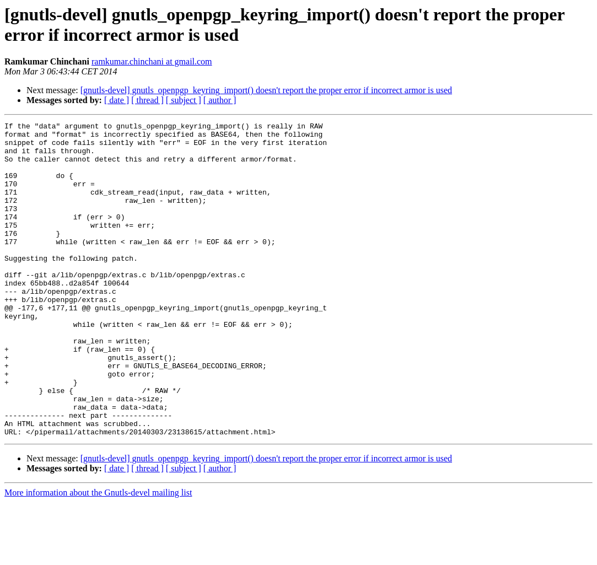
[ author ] (219, 100)
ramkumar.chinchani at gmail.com (152, 61)
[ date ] (116, 100)
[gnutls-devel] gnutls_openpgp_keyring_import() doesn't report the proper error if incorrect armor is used (266, 90)
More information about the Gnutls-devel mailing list (98, 555)
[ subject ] (183, 100)
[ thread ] (147, 100)
